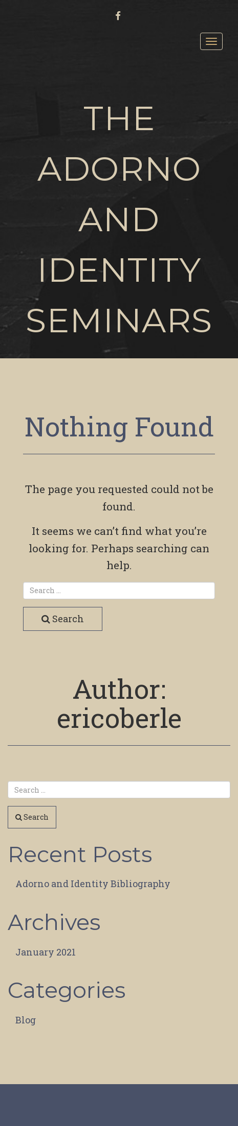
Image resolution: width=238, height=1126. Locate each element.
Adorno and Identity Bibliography (92, 883)
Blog (25, 1020)
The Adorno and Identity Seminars (119, 219)
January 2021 (45, 952)
